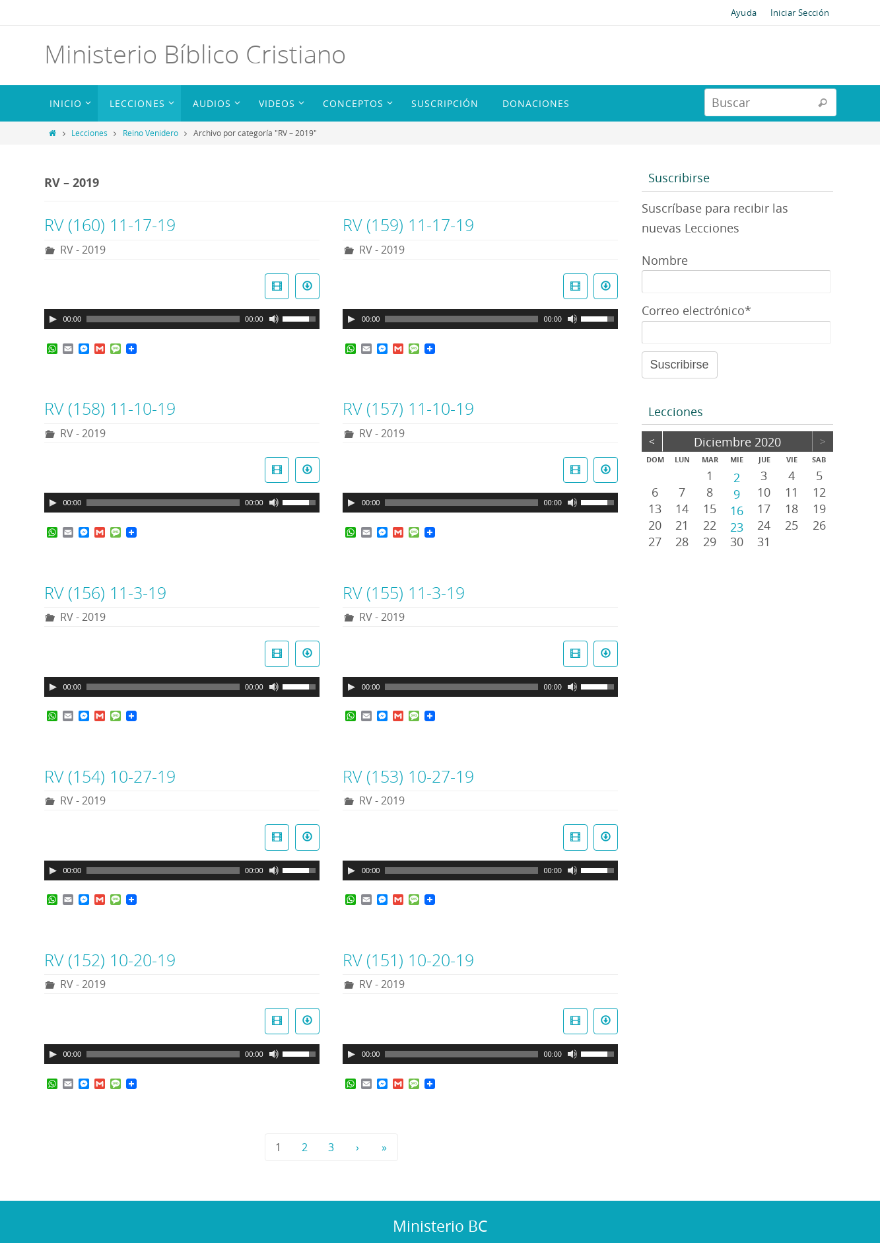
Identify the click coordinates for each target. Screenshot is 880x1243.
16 (736, 510)
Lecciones (89, 132)
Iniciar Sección (800, 12)
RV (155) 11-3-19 (404, 593)
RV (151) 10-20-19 (408, 960)
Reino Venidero (150, 132)
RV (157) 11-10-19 (408, 408)
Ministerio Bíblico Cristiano (195, 54)
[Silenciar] (274, 319)
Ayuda (744, 12)
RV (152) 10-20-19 (110, 960)
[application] (182, 319)
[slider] (163, 319)
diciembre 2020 (737, 442)
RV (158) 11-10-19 (110, 408)
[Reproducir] (53, 319)
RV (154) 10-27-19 (110, 776)
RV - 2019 (83, 249)
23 (736, 526)
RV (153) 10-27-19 (408, 776)
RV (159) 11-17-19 (408, 225)
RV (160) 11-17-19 (110, 225)
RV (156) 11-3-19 (105, 593)
